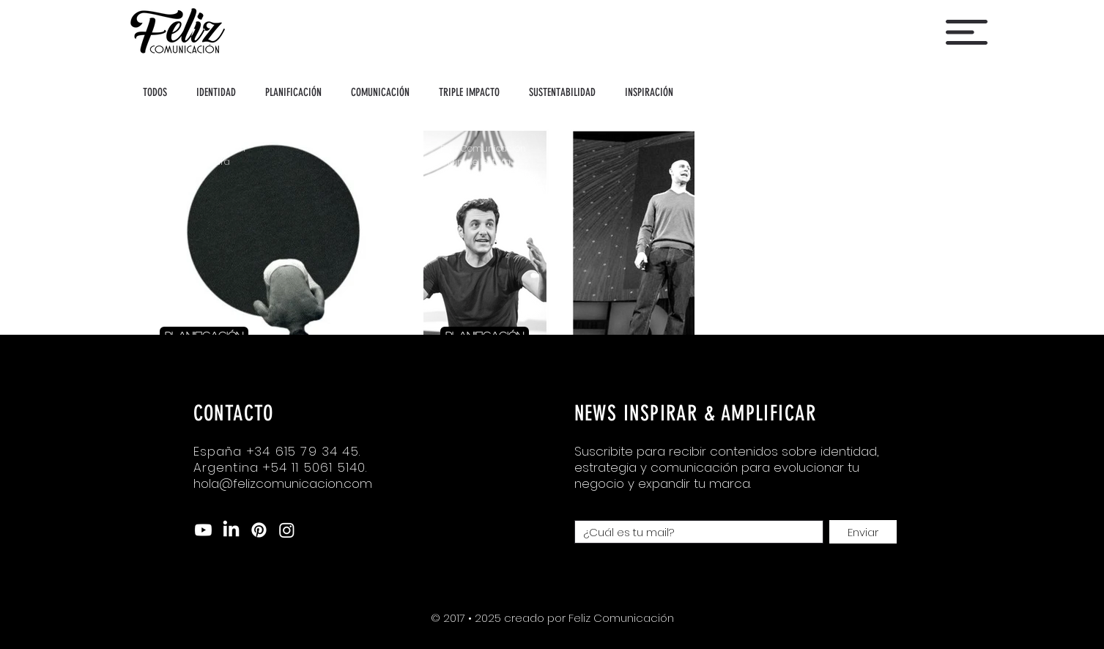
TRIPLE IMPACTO (469, 92)
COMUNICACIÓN (380, 92)
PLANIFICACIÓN (293, 92)
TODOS (155, 92)
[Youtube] (203, 530)
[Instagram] (287, 530)
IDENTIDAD (216, 92)
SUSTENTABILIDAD (562, 92)
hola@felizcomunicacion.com (282, 483)
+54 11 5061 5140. (315, 467)
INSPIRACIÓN (649, 92)
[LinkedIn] (231, 530)
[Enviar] (863, 532)
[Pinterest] (259, 530)
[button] (967, 32)
